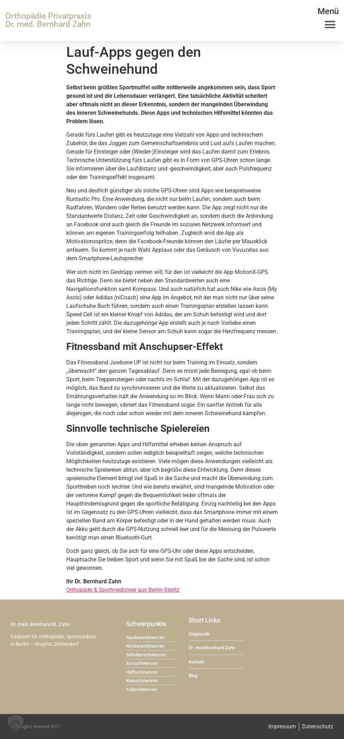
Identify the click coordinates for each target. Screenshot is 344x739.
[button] (330, 25)
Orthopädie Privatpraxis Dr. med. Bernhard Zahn (48, 20)
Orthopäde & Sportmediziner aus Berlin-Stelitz (122, 589)
